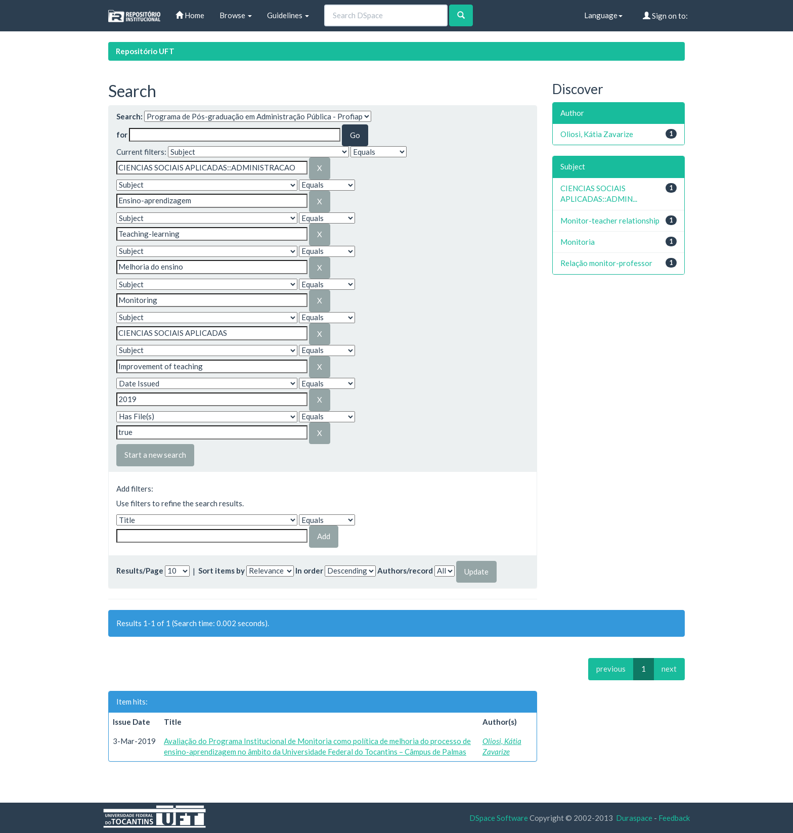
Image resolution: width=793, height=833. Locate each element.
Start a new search (155, 454)
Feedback (674, 817)
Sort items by (221, 570)
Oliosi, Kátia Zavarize (596, 134)
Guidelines (288, 15)
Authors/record (405, 570)
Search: (129, 116)
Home (189, 15)
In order (309, 570)
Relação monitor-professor (606, 263)
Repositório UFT (145, 51)
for (121, 134)
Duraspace (634, 817)
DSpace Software (498, 817)
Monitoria (577, 241)
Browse (235, 15)
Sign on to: (665, 15)
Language (603, 15)
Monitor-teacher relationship (609, 220)
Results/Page (139, 570)
